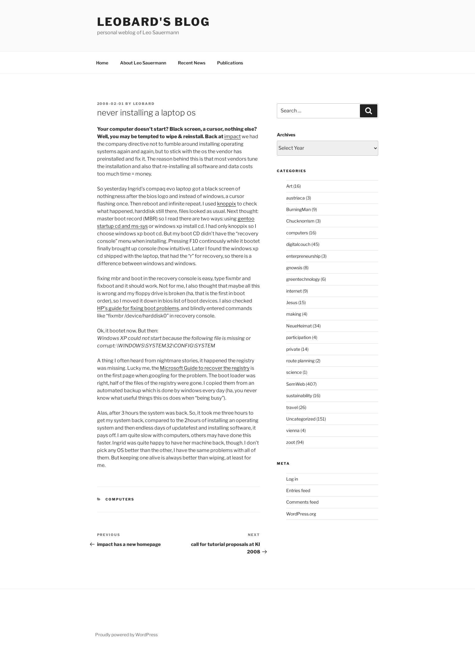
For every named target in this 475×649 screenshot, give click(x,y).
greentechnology (303, 279)
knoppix (226, 204)
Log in (292, 479)
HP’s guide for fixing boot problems (138, 308)
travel (292, 407)
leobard (144, 103)
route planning (300, 360)
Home (102, 62)
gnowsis (294, 267)
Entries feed (298, 490)
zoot (290, 442)
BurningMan (298, 209)
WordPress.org (301, 513)
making (293, 314)
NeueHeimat (299, 325)
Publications (230, 62)
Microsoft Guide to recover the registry (204, 368)
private (293, 349)
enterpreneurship (303, 256)
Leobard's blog (153, 22)
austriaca (295, 197)
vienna (293, 430)
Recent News (191, 62)
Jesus (291, 302)
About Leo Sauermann (143, 62)
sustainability (299, 395)
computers (119, 499)
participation (298, 337)
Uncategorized (300, 418)
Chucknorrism (300, 220)
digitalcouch (298, 244)
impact (232, 136)
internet (294, 291)
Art (289, 186)
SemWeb (295, 384)
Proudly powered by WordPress (126, 634)
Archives (286, 134)
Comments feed (302, 502)
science (294, 372)
